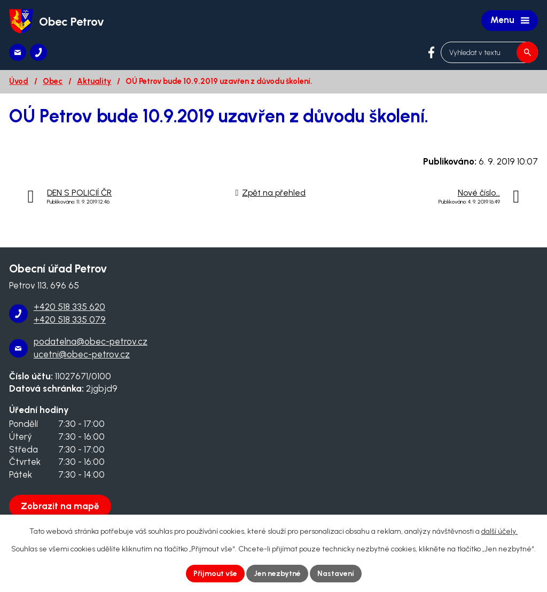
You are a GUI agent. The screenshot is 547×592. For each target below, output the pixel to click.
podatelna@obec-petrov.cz (90, 341)
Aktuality (94, 81)
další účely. (499, 531)
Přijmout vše (215, 573)
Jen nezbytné (277, 573)
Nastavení (335, 573)
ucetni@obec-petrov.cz (82, 354)
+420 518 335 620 (69, 306)
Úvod (18, 81)
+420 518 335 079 (70, 319)
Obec (52, 81)
